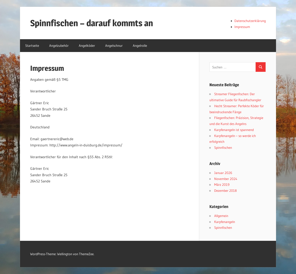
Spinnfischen (223, 147)
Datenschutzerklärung (250, 21)
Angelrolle (140, 45)
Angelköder (87, 45)
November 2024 (225, 179)
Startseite (32, 45)
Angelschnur (114, 45)
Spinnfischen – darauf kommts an (91, 23)
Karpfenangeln (224, 222)
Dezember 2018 (225, 190)
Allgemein (221, 216)
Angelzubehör (59, 45)
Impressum (242, 27)
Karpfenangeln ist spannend (234, 130)
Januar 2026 (223, 173)
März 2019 (221, 184)
